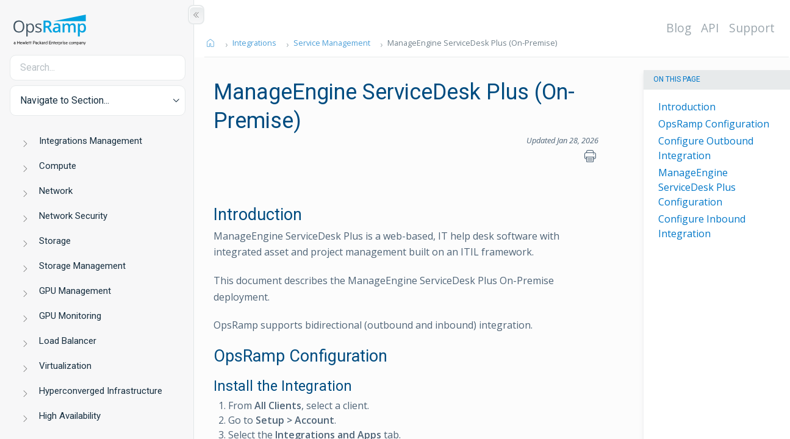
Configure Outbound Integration (705, 148)
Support (752, 28)
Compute (57, 165)
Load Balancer (67, 340)
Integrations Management (90, 140)
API (711, 28)
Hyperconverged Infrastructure (100, 390)
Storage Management (82, 265)
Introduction (687, 106)
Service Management (332, 42)
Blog (679, 28)
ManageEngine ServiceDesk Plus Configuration (697, 187)
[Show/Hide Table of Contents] (196, 14)
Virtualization (65, 365)
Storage (55, 240)
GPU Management (75, 290)
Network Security (73, 215)
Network (56, 190)
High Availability (70, 415)
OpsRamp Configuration (713, 123)
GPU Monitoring (70, 315)
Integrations (255, 42)
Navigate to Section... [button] (64, 100)
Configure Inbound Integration (701, 226)
